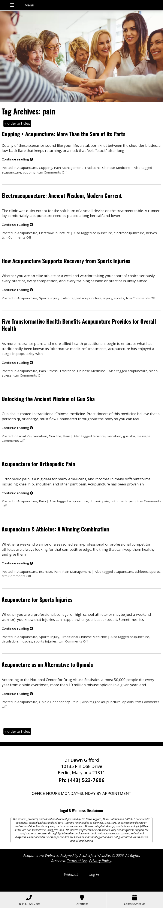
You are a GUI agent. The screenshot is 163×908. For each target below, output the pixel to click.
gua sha (129, 436)
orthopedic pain (123, 501)
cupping (29, 172)
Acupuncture (27, 167)
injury (107, 298)
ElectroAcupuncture (54, 233)
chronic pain (99, 501)
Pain (42, 371)
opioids (128, 702)
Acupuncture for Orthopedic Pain (38, 464)
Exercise (45, 571)
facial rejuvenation (107, 436)
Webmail (71, 874)
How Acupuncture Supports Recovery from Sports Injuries (66, 261)
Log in (94, 874)
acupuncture (11, 172)
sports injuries (45, 641)
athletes (141, 571)
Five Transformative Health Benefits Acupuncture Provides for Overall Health (79, 324)
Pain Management (68, 167)
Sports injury (49, 298)
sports (119, 298)
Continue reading (17, 159)
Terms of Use (77, 860)
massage (143, 436)
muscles (25, 641)
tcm (40, 172)
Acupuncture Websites (41, 855)
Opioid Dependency (54, 702)
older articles (17, 123)
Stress (53, 371)
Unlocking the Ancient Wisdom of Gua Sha (48, 399)
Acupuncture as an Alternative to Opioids (47, 664)
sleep (153, 371)
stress (7, 375)
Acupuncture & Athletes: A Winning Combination (55, 529)
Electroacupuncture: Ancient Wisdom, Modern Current (62, 195)
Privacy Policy (100, 860)
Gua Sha (55, 436)
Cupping (45, 167)
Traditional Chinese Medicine (107, 167)
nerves (151, 233)
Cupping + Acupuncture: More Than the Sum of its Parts (64, 134)
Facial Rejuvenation (32, 436)
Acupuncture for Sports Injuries (37, 599)
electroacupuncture (129, 233)
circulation (10, 641)
